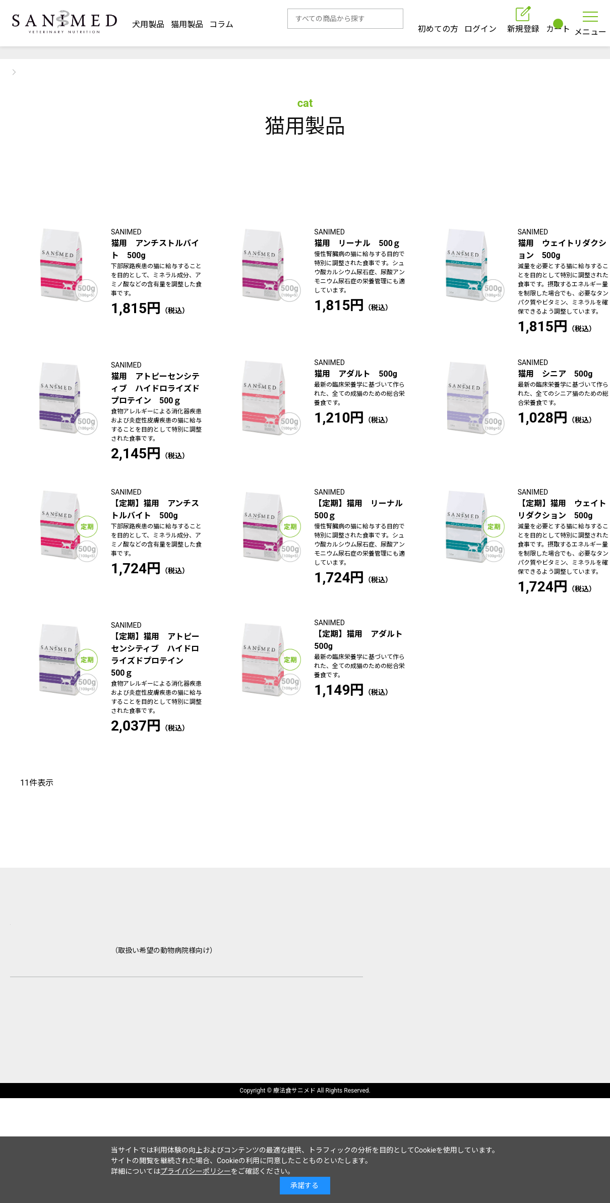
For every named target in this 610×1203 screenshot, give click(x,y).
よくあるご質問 (175, 1038)
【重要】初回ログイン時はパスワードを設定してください (305, 49)
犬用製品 (148, 21)
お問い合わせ (34, 1055)
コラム (221, 21)
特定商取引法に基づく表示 (111, 1108)
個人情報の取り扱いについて (231, 1108)
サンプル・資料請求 (168, 1055)
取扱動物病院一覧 (256, 1038)
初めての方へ (34, 1038)
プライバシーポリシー (195, 1171)
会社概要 (26, 1108)
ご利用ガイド (103, 1038)
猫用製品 (187, 21)
